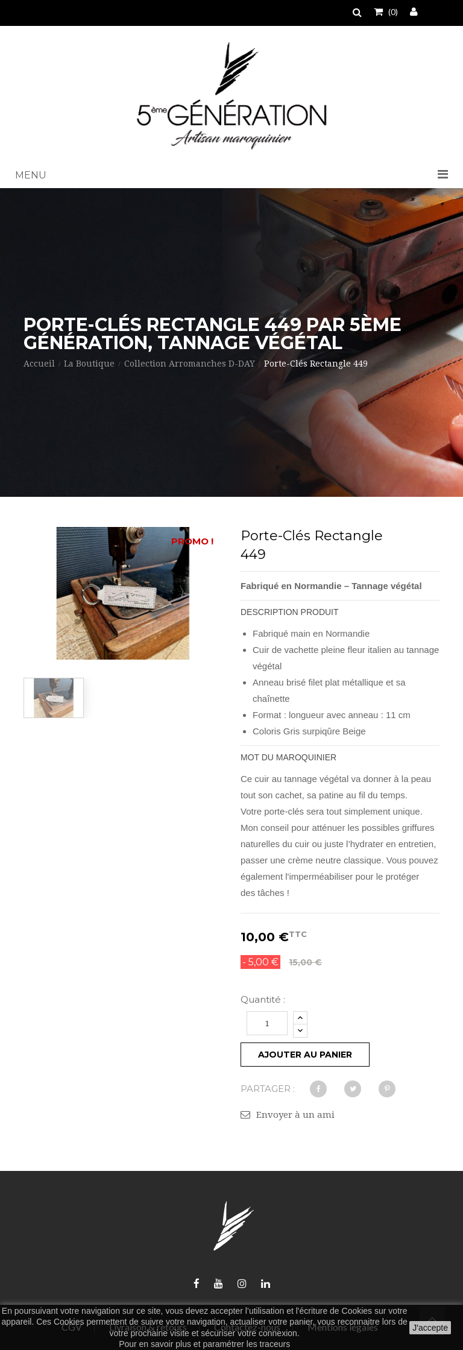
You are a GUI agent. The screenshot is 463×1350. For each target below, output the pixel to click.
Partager (318, 1088)
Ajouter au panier (305, 1054)
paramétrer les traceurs (246, 1344)
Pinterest (387, 1088)
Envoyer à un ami (295, 1114)
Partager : (268, 1088)
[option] (54, 698)
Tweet (352, 1088)
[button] (231, 176)
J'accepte (430, 1328)
